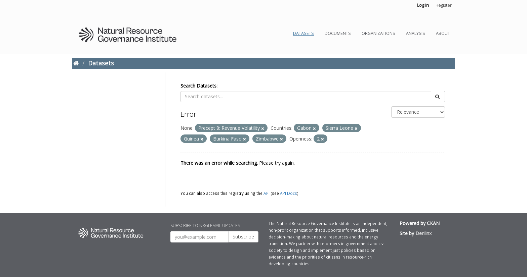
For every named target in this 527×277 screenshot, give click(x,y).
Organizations (378, 33)
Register (444, 5)
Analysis (415, 33)
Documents (338, 33)
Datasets (303, 33)
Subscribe (243, 236)
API (267, 193)
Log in (423, 5)
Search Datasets (198, 85)
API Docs (288, 193)
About (443, 33)
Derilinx (423, 233)
